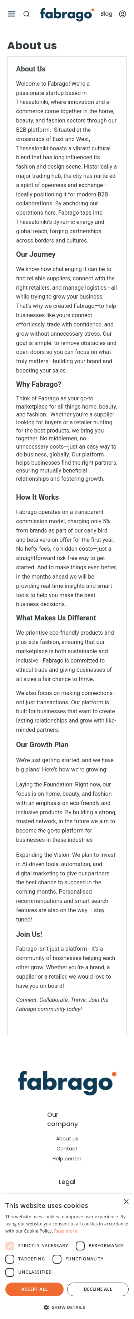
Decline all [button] (98, 1289)
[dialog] (67, 1256)
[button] (67, 1307)
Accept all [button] (34, 1289)
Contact (67, 1148)
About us (67, 1138)
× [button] (126, 1202)
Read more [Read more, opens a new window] (65, 1231)
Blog (106, 14)
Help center (67, 1158)
